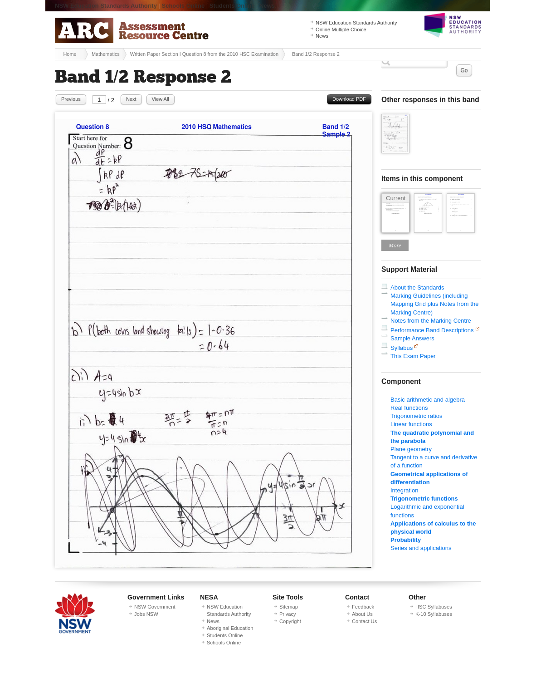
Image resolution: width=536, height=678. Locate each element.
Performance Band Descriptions (432, 330)
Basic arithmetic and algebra (427, 399)
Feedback (363, 606)
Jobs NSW (146, 614)
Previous (71, 99)
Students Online (232, 5)
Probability (405, 539)
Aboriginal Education (230, 628)
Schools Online (183, 5)
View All (160, 99)
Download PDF (349, 99)
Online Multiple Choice (341, 29)
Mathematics (106, 54)
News (267, 5)
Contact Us (364, 621)
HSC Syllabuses (433, 606)
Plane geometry (411, 449)
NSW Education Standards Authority (106, 5)
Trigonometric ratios (416, 416)
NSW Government (154, 606)
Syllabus (401, 347)
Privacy (287, 614)
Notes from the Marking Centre (430, 320)
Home (69, 54)
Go (464, 70)
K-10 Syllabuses (433, 614)
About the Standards (417, 287)
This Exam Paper (413, 356)
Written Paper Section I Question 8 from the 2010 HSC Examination (204, 54)
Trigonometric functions (424, 498)
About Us (362, 614)
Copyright (290, 621)
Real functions (409, 407)
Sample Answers (412, 338)
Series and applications (420, 548)
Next (131, 99)
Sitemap (288, 606)
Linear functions (411, 424)
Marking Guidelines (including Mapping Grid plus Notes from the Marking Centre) (434, 303)
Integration (404, 490)
